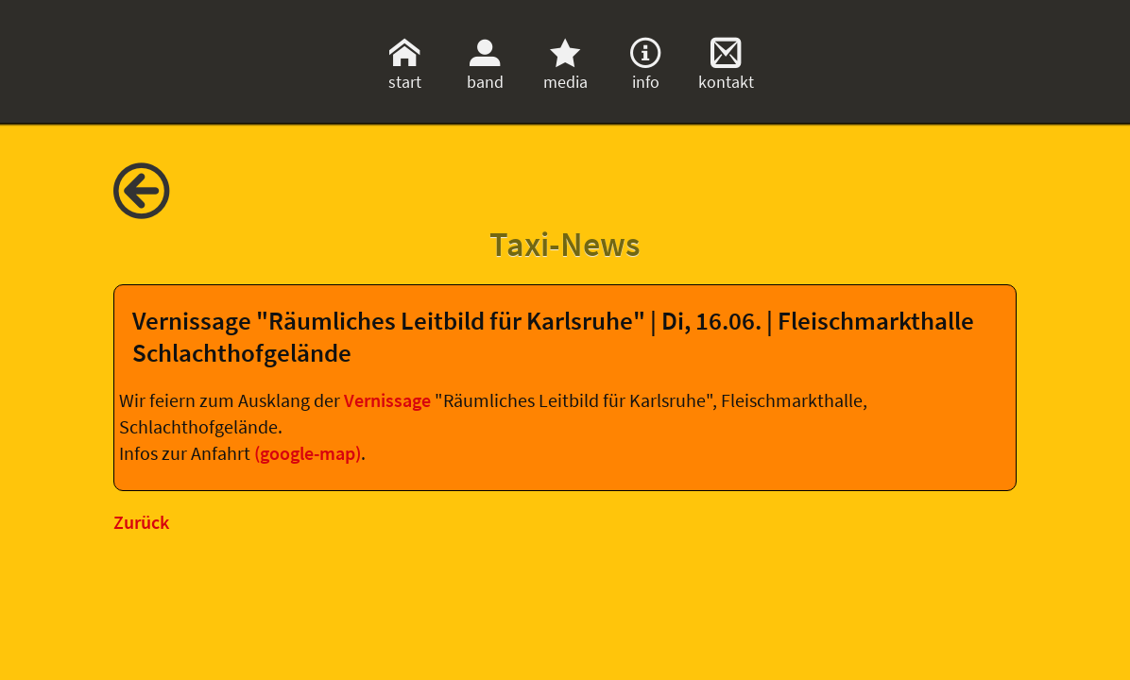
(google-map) (307, 453)
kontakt (726, 71)
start (404, 71)
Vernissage (389, 400)
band (485, 71)
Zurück (141, 522)
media (565, 71)
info (645, 71)
